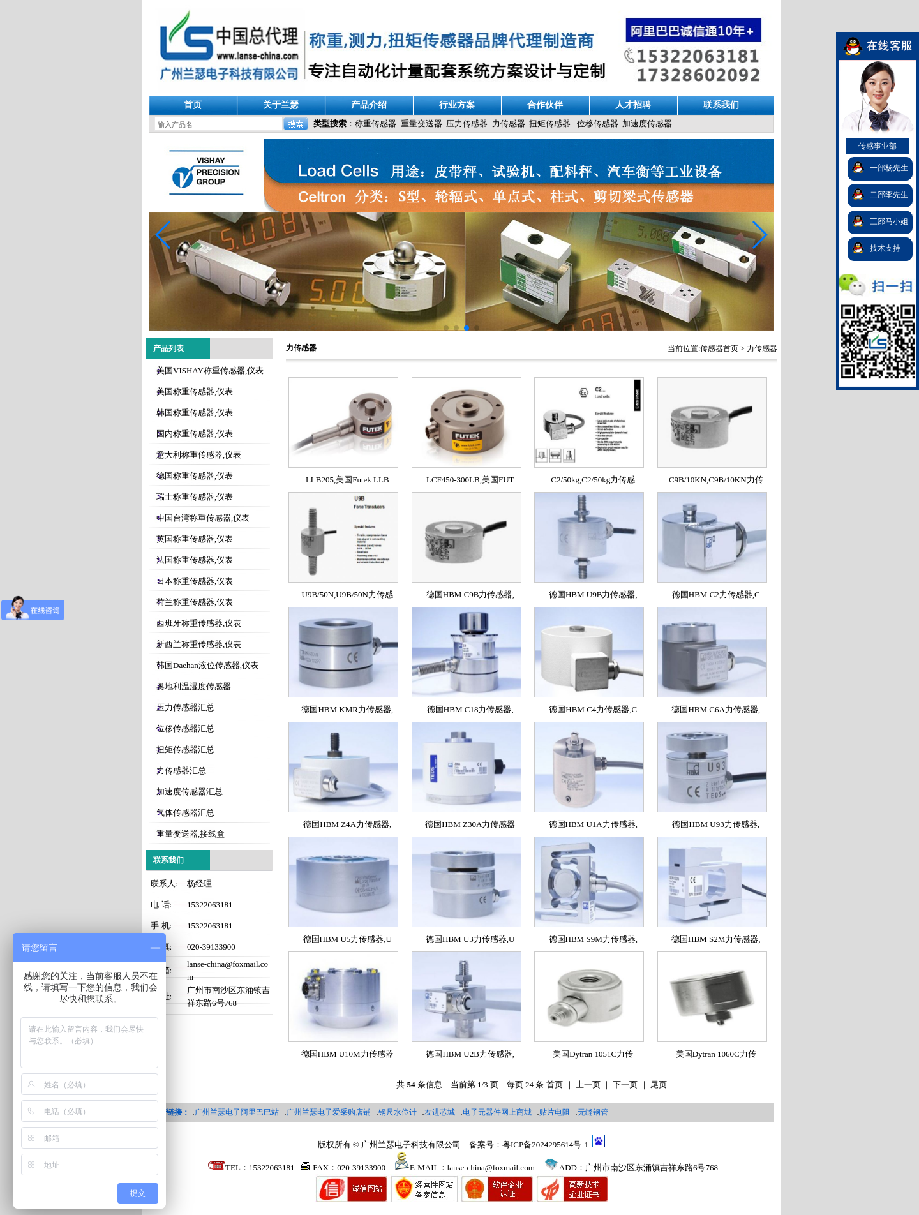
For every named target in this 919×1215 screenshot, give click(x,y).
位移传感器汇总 (185, 728)
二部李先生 (889, 194)
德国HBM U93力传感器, (715, 824)
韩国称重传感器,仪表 (194, 412)
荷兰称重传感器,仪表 (194, 602)
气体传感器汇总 (185, 812)
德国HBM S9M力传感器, (593, 939)
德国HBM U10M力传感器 (347, 1054)
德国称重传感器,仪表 (194, 476)
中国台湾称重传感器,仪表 (203, 518)
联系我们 (721, 105)
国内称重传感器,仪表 (194, 433)
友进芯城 (439, 1112)
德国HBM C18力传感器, (470, 709)
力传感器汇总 (181, 770)
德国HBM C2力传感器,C (716, 594)
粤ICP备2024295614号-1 (545, 1144)
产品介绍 (369, 105)
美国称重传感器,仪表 (194, 391)
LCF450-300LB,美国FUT (470, 479)
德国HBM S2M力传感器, (715, 939)
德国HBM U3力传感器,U (470, 939)
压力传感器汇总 (185, 707)
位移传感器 (597, 123)
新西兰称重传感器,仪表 (198, 644)
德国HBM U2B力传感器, (470, 1054)
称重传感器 (375, 123)
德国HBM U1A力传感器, (593, 824)
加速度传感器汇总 (189, 791)
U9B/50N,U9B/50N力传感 (347, 594)
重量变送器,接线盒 (190, 834)
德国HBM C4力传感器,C (593, 709)
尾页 (658, 1084)
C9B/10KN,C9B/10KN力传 (716, 479)
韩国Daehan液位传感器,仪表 (207, 665)
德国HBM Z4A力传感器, (347, 824)
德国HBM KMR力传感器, (347, 709)
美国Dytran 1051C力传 (593, 1054)
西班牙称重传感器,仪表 (198, 623)
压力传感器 (467, 123)
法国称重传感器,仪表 (194, 560)
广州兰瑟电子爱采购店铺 (329, 1112)
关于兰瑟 (281, 105)
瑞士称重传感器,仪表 (194, 497)
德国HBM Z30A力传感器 (470, 824)
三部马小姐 (889, 221)
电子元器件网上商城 (497, 1112)
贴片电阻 (554, 1112)
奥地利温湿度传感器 (193, 686)
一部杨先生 (889, 167)
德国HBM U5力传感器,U (347, 939)
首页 (193, 105)
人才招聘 (633, 105)
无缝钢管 (593, 1112)
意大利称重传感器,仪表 (198, 454)
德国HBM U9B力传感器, (593, 594)
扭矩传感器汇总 (185, 749)
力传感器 (508, 123)
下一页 (625, 1084)
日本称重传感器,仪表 (194, 581)
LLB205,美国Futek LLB (347, 479)
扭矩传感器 (550, 123)
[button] (759, 235)
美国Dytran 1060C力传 (716, 1054)
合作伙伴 (545, 105)
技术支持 (885, 248)
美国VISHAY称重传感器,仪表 (210, 370)
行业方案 (457, 105)
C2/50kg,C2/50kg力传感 (593, 479)
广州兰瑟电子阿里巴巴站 (237, 1112)
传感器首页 (719, 348)
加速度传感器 (647, 123)
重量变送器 (421, 123)
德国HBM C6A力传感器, (715, 709)
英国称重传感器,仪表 (194, 539)
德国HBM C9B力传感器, (470, 594)
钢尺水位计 (397, 1112)
